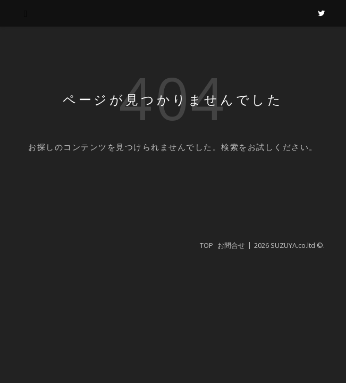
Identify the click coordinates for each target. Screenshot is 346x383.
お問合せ (231, 245)
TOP (206, 245)
